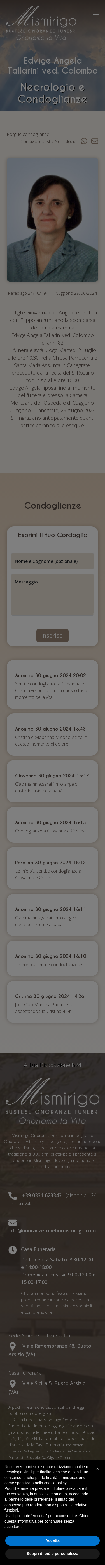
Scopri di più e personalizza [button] (52, 1553)
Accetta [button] (52, 1540)
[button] (97, 1468)
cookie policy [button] (55, 1483)
